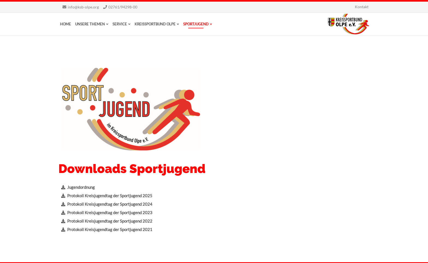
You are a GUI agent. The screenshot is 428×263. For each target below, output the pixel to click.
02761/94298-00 (122, 7)
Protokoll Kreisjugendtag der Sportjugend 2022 (110, 113)
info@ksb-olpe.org (83, 7)
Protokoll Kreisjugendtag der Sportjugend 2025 (110, 88)
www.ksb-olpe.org (79, 223)
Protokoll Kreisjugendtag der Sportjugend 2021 (110, 121)
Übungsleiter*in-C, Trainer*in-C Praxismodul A (165, 196)
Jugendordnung (81, 79)
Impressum (142, 257)
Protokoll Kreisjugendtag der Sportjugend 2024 (110, 96)
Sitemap (185, 257)
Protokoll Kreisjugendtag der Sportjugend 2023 (110, 105)
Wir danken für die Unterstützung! (247, 221)
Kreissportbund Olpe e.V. (349, 24)
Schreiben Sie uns (79, 217)
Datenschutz (165, 257)
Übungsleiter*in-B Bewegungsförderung (172, 214)
